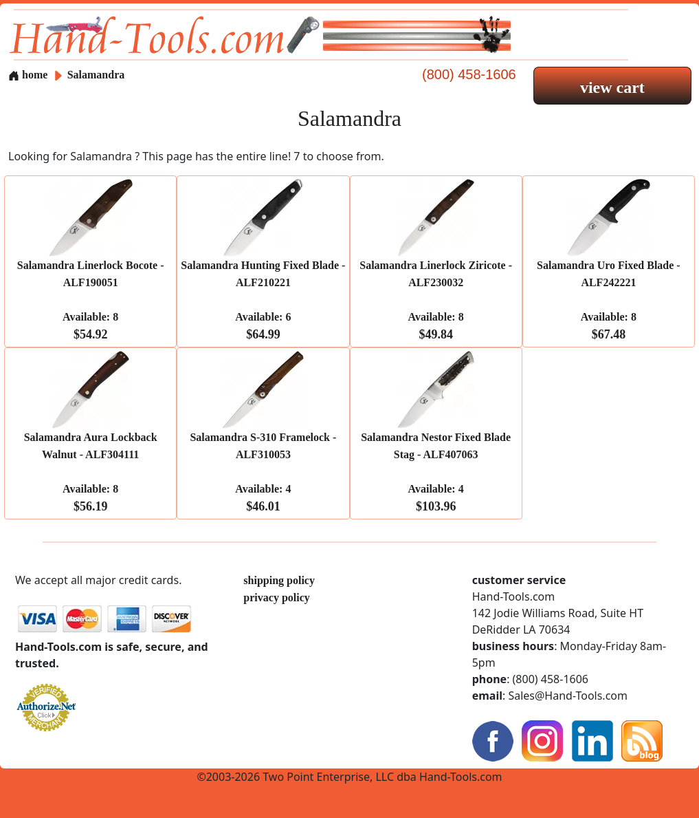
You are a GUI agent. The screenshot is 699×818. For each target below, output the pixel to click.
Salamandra (96, 74)
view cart (612, 87)
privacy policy (276, 597)
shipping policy (279, 580)
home (27, 74)
